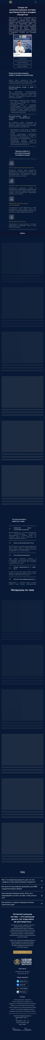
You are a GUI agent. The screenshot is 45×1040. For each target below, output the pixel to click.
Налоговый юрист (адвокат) (22, 1000)
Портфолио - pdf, (22, 1020)
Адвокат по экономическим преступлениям (22, 1003)
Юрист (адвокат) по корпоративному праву (22, 1007)
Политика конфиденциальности (22, 1015)
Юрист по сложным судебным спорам (22, 1009)
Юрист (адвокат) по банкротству (22, 1001)
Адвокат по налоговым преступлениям (22, 1005)
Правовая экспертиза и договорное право (22, 1011)
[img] (10, 2)
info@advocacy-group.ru (22, 971)
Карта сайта (22, 1024)
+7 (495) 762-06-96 (22, 973)
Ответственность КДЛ (22, 1022)
